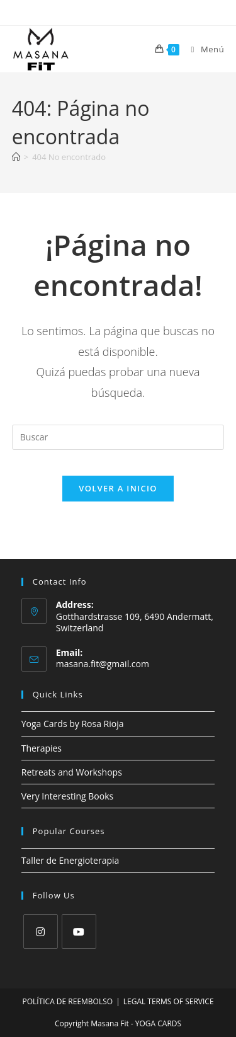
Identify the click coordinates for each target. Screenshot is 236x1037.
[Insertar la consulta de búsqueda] (118, 437)
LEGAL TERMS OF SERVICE (168, 1001)
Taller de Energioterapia (70, 860)
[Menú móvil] (203, 49)
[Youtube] (79, 931)
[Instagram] (40, 931)
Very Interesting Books (67, 796)
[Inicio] (16, 157)
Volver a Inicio (118, 488)
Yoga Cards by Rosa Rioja (72, 724)
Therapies (41, 748)
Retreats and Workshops (71, 772)
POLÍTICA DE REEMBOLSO (67, 1001)
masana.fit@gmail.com (102, 664)
